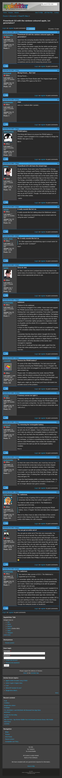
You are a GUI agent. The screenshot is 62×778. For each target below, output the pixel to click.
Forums (10, 12)
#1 (58, 32)
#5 (58, 163)
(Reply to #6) (23, 236)
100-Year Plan (48, 12)
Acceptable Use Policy (11, 741)
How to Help (31, 766)
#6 (58, 207)
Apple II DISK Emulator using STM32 (16, 680)
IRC (8, 622)
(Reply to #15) (24, 569)
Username (7, 651)
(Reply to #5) (23, 207)
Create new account (11, 660)
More (56, 693)
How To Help (39, 12)
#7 (58, 236)
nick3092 (6, 724)
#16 (57, 569)
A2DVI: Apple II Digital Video (14, 683)
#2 (58, 70)
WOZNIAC (7, 712)
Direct (25, 673)
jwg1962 (6, 717)
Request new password (12, 662)
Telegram (10, 632)
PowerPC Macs (23, 16)
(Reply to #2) (23, 99)
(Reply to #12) (24, 457)
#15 (57, 528)
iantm (6, 166)
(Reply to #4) (23, 163)
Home (5, 12)
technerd (7, 73)
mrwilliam (7, 703)
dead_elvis (8, 239)
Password (7, 655)
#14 (57, 492)
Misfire (9, 628)
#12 (57, 422)
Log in (4, 28)
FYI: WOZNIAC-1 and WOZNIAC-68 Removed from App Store (22, 710)
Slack (9, 630)
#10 (57, 358)
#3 (58, 99)
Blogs (7, 732)
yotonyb (7, 425)
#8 (58, 265)
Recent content (9, 643)
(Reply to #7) (23, 265)
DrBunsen (8, 495)
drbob (6, 210)
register (11, 28)
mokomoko (8, 35)
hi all (7, 685)
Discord (9, 626)
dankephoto (9, 132)
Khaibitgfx (7, 707)
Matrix (9, 624)
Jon (5, 531)
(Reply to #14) (24, 528)
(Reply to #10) (25, 393)
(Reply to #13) (24, 492)
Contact (56, 12)
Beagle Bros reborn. (11, 690)
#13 (57, 457)
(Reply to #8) (23, 300)
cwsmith (7, 361)
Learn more (7, 635)
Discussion (13, 16)
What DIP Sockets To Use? (14, 688)
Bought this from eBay (10, 715)
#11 (57, 393)
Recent (16, 12)
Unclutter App (35, 673)
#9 (58, 300)
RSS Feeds (8, 736)
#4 (58, 129)
